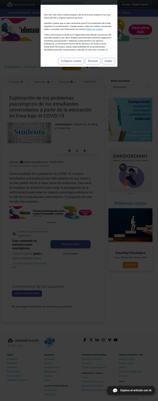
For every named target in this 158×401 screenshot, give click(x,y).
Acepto (108, 61)
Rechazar (93, 61)
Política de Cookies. (94, 29)
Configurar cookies (71, 61)
